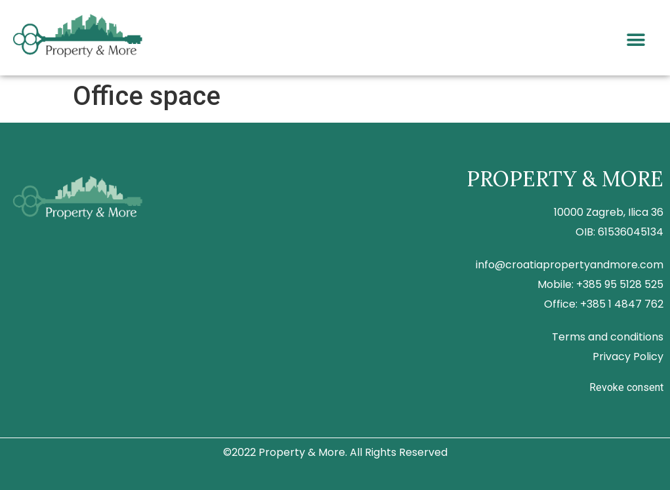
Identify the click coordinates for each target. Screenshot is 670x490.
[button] (635, 40)
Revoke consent (626, 387)
